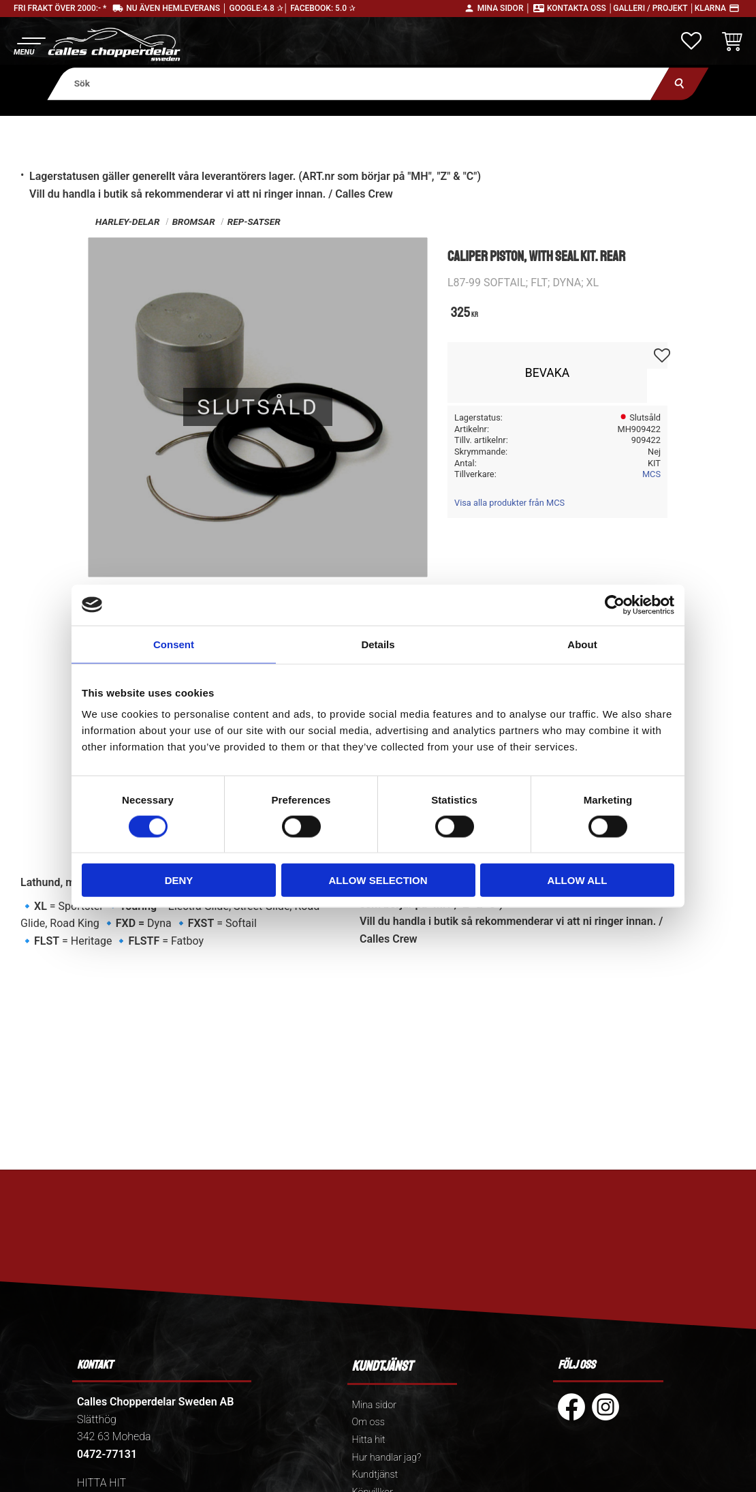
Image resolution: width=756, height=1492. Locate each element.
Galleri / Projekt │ (654, 8)
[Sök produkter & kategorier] (358, 83)
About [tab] (582, 644)
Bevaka (547, 373)
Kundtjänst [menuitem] (375, 1474)
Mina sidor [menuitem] (374, 1405)
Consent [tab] (173, 644)
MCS (651, 474)
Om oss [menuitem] (368, 1422)
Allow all (578, 880)
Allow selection (378, 880)
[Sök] (679, 83)
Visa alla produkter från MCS (509, 503)
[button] (29, 45)
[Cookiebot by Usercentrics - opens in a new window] (614, 604)
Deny (179, 880)
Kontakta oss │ (580, 8)
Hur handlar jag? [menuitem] (387, 1457)
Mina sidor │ (504, 8)
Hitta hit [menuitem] (368, 1440)
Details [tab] (377, 644)
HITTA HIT (101, 1482)
